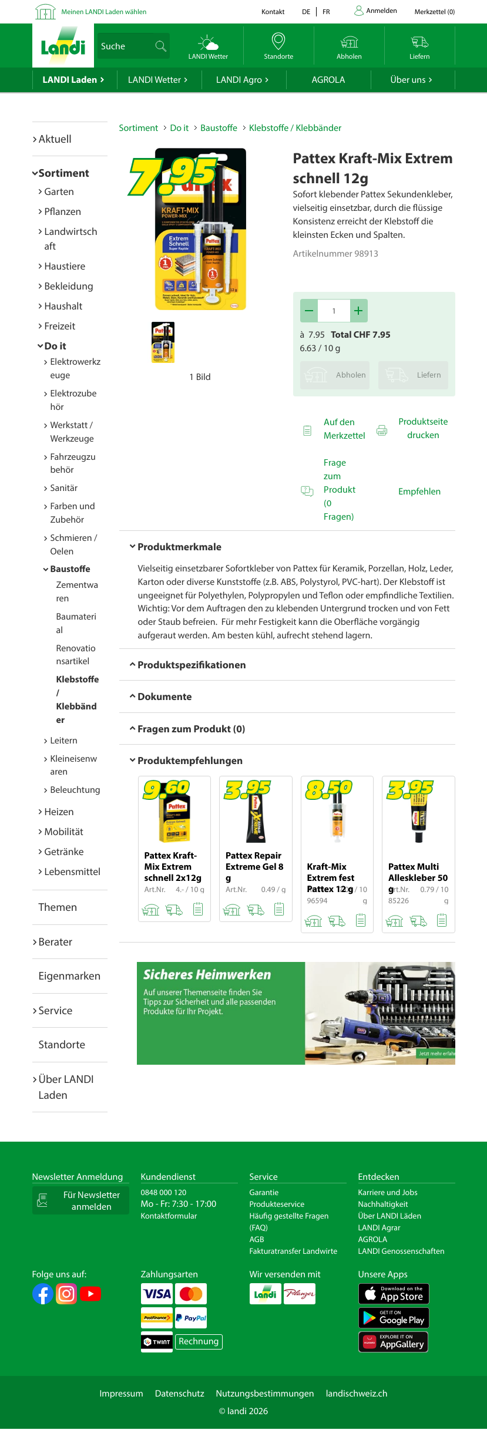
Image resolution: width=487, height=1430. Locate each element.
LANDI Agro (239, 80)
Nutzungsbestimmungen (265, 1393)
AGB (257, 1239)
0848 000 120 (164, 1192)
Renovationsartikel (76, 655)
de (306, 12)
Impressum (121, 1393)
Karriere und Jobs (388, 1192)
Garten (59, 191)
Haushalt (64, 305)
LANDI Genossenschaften (401, 1251)
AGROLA (328, 80)
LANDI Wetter (154, 80)
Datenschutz (179, 1393)
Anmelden (382, 10)
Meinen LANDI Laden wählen (104, 12)
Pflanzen (63, 211)
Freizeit (60, 325)
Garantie (264, 1192)
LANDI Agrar (379, 1227)
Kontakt (272, 12)
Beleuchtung (75, 790)
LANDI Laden (70, 80)
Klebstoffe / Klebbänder (295, 128)
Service (56, 1010)
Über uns (407, 80)
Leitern (64, 740)
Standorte (62, 1044)
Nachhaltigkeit (383, 1204)
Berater (56, 941)
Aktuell (55, 139)
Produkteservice (277, 1204)
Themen (58, 907)
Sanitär (64, 488)
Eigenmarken (70, 975)
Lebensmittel (73, 871)
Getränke (64, 851)
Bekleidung (69, 285)
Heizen (59, 811)
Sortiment (64, 173)
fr (326, 12)
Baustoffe (70, 569)
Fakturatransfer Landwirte (294, 1251)
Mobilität (64, 831)
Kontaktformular (169, 1215)
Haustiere (65, 265)
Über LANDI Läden (390, 1215)
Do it (55, 345)
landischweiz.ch (357, 1393)
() (435, 12)
